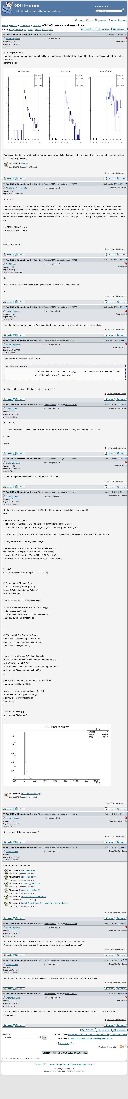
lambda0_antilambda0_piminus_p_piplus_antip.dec (44, 903)
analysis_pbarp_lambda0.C (33, 896)
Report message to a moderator (115, 173)
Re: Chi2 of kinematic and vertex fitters (25, 184)
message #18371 (50, 993)
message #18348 (50, 459)
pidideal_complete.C (30, 890)
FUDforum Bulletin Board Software (72, 1071)
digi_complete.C (28, 877)
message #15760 (50, 340)
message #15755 (50, 307)
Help (89, 21)
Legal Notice (63, 1064)
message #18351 (50, 492)
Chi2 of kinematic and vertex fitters (23, 34)
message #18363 (50, 847)
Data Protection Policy (82, 1064)
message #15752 (50, 184)
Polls (30, 29)
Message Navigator (44, 29)
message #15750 (47, 34)
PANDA (13, 25)
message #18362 (50, 814)
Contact (39, 1064)
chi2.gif (24, 163)
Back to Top (64, 1043)
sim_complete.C (28, 870)
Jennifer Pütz (12, 409)
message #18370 (50, 960)
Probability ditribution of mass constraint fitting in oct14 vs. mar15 (97, 1034)
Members (100, 21)
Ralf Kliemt (11, 264)
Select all (14, 366)
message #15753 (50, 260)
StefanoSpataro (13, 38)
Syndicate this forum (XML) (108, 1047)
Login (112, 21)
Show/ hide (23, 366)
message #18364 (50, 923)
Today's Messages (17, 29)
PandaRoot (25, 25)
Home (122, 21)
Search (79, 21)
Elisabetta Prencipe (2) (16, 188)
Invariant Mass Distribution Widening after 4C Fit (90, 1038)
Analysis (37, 25)
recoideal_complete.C (31, 883)
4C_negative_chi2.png (31, 793)
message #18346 (50, 404)
